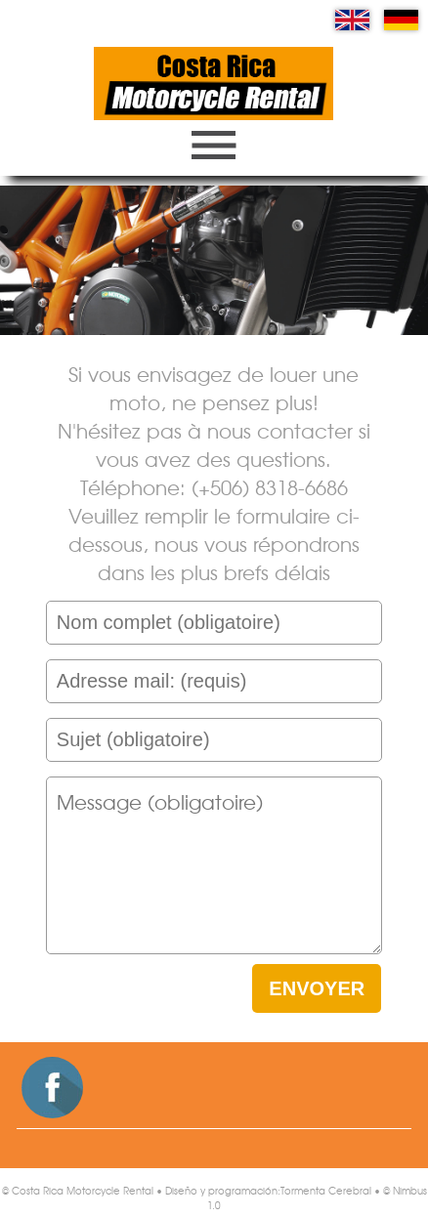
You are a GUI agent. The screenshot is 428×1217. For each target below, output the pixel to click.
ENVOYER (316, 988)
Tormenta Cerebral (325, 1190)
